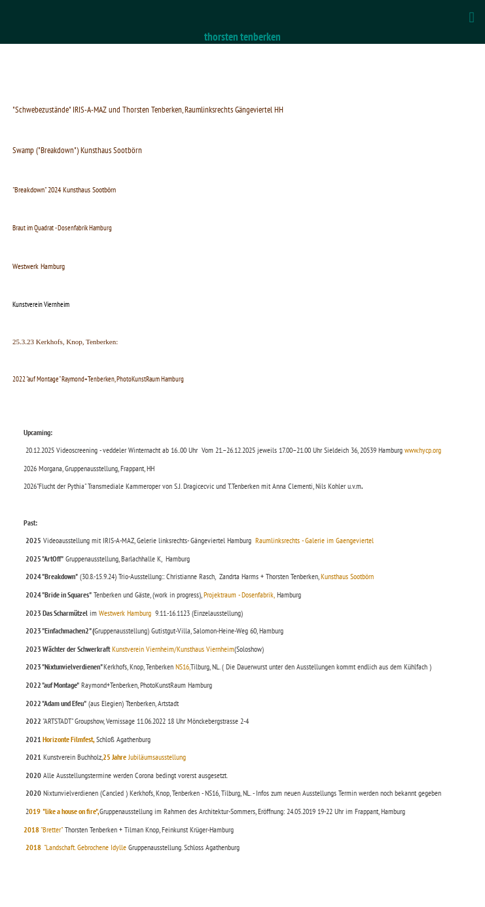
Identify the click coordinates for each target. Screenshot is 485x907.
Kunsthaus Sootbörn (348, 576)
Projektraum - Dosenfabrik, (239, 594)
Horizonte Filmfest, (69, 739)
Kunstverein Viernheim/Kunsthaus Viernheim (172, 649)
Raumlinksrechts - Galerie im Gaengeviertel (314, 540)
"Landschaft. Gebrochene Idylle (76, 847)
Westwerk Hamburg (125, 613)
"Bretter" (43, 829)
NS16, (182, 666)
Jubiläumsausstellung (144, 757)
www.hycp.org (422, 450)
